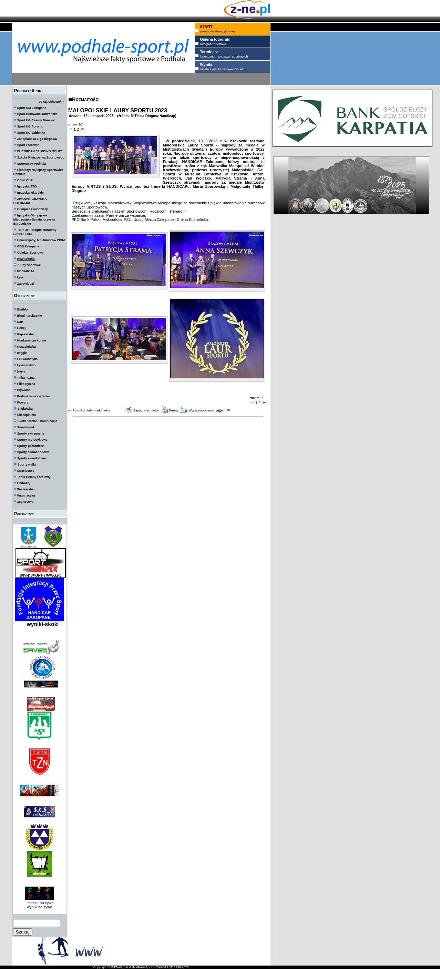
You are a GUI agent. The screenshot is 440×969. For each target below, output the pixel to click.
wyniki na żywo (39, 907)
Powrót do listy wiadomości (91, 410)
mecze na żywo (39, 903)
